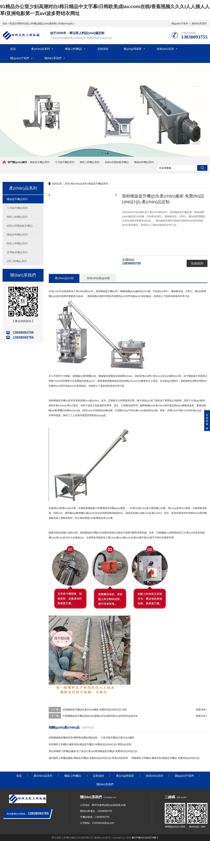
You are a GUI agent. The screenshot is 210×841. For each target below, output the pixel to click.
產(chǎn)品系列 (40, 48)
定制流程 (102, 48)
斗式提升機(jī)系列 (64, 162)
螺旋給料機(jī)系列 (144, 162)
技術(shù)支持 (165, 48)
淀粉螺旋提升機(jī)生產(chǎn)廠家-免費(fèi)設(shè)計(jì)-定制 (95, 709)
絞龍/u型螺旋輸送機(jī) (117, 162)
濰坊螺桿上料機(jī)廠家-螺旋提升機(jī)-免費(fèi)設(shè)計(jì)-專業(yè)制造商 (88, 758)
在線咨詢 (197, 263)
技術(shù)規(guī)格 (98, 278)
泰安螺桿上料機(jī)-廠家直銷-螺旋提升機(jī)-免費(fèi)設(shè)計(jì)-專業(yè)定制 (90, 744)
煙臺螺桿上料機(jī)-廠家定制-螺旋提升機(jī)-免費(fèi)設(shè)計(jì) (165, 758)
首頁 (13, 48)
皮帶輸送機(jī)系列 (17, 252)
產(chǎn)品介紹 (64, 278)
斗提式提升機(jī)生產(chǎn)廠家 (117, 737)
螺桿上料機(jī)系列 (89, 162)
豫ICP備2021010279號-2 (145, 837)
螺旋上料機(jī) (73, 48)
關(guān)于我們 (180, 23)
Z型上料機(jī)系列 (17, 261)
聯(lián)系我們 (199, 23)
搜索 (202, 168)
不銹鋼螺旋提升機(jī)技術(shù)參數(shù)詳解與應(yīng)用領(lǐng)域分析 (100, 716)
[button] (102, 153)
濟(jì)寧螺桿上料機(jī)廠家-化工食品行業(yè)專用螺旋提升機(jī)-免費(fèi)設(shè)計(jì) (93, 751)
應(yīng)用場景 (133, 48)
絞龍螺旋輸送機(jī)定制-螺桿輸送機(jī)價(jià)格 (73, 737)
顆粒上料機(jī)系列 (17, 243)
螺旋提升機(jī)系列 (40, 162)
